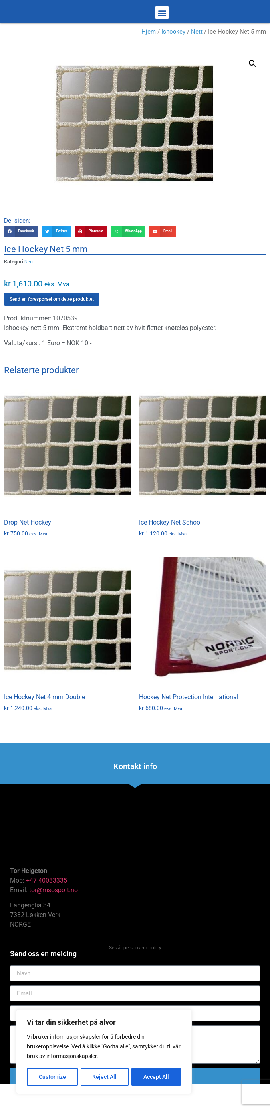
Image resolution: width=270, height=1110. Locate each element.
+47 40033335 (46, 902)
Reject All (105, 1077)
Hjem (148, 53)
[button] (162, 23)
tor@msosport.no (54, 912)
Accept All (156, 1077)
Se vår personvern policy (135, 970)
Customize (52, 1077)
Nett (196, 53)
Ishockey (173, 53)
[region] (104, 1052)
